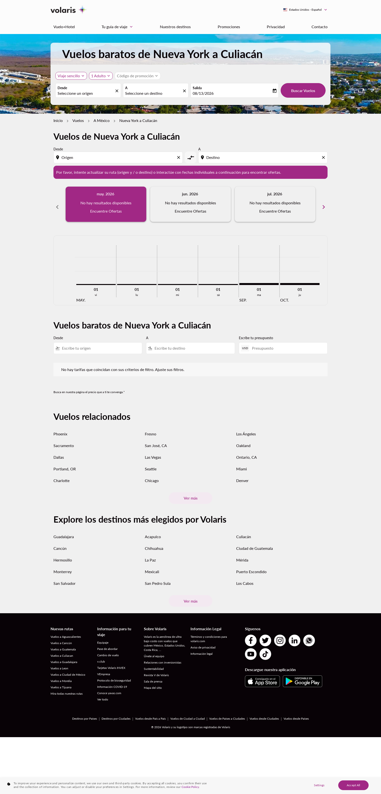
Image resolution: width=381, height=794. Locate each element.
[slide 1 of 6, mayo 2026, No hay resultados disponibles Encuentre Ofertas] (106, 204)
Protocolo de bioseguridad (114, 675)
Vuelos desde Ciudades (264, 713)
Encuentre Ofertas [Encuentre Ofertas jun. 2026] (190, 211)
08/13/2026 (203, 93)
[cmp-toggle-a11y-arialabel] (190, 157)
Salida (197, 88)
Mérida (242, 554)
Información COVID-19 (112, 681)
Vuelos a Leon (59, 663)
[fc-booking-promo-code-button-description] (135, 76)
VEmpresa (103, 669)
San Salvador (64, 578)
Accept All (353, 788)
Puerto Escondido (251, 566)
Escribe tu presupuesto (256, 332)
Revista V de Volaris (156, 670)
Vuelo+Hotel (64, 26)
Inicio (58, 120)
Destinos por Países (84, 713)
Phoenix (60, 428)
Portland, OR (64, 463)
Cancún (60, 543)
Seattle (150, 463)
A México (102, 120)
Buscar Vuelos (303, 90)
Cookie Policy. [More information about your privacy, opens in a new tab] (191, 790)
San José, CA (156, 440)
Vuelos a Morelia (61, 675)
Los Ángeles (246, 428)
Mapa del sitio (153, 682)
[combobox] (86, 93)
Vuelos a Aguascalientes (66, 631)
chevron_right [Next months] (324, 204)
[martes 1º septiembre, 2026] (259, 278)
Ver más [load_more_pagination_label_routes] (191, 492)
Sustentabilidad (154, 663)
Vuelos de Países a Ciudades (227, 713)
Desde (62, 88)
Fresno (150, 428)
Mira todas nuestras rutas (67, 688)
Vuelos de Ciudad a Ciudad (187, 713)
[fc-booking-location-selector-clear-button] (117, 90)
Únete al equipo (154, 651)
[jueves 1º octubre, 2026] (300, 278)
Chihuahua (154, 543)
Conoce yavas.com (109, 688)
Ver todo (102, 694)
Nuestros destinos (175, 26)
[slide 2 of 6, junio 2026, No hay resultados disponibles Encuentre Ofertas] (190, 204)
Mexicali (152, 566)
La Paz (150, 554)
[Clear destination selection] (324, 157)
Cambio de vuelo (108, 650)
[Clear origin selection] (179, 157)
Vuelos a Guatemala (63, 644)
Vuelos (78, 120)
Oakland (243, 440)
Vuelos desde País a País (150, 713)
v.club (101, 656)
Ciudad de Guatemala (254, 543)
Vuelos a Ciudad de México (68, 669)
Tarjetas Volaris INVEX (111, 662)
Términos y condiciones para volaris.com (208, 634)
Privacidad (276, 26)
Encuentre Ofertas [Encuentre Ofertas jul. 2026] (275, 211)
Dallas (58, 451)
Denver (242, 475)
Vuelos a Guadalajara (64, 656)
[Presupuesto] (287, 342)
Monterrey (62, 566)
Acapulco (153, 531)
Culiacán (243, 531)
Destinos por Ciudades (116, 713)
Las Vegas (153, 451)
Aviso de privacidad (203, 642)
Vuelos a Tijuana (61, 682)
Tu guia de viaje (118, 26)
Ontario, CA (246, 451)
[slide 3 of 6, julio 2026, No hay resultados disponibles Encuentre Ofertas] (275, 204)
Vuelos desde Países (296, 713)
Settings (319, 788)
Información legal (201, 648)
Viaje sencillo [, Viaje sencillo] (69, 75)
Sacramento (63, 440)
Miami (241, 463)
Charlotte (61, 475)
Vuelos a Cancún (61, 637)
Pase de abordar (107, 643)
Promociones (229, 26)
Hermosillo (62, 554)
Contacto (320, 26)
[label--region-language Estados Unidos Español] (305, 9)
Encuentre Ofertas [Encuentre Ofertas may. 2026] (106, 211)
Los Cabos (244, 578)
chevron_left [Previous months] (57, 204)
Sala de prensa (153, 676)
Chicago (152, 475)
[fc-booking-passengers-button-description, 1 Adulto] (98, 76)
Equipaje (102, 637)
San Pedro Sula (158, 578)
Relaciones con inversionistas (162, 657)
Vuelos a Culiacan (62, 650)
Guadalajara (63, 531)
